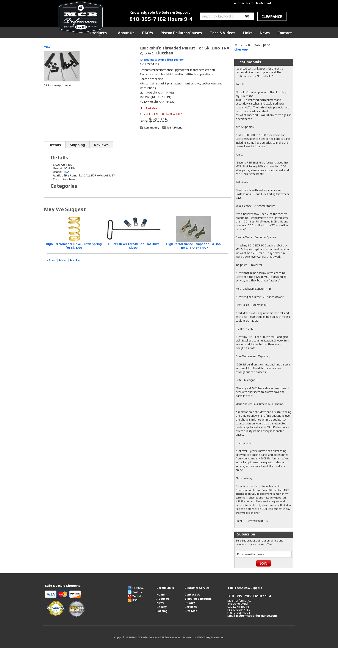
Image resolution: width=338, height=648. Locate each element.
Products (149, 32)
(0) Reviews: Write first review (162, 59)
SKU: (143, 64)
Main (62, 260)
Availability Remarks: (68, 175)
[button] (227, 16)
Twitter (137, 592)
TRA (47, 47)
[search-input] (220, 16)
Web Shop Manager (210, 637)
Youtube (137, 596)
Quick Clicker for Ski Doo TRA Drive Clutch (133, 245)
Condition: (61, 179)
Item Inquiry (151, 127)
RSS (135, 600)
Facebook (138, 587)
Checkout (241, 49)
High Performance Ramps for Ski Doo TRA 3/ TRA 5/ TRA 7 (193, 245)
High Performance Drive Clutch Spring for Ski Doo (74, 245)
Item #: (58, 168)
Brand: (58, 171)
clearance (271, 16)
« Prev (51, 260)
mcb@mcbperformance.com (256, 615)
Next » (75, 260)
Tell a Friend (174, 127)
